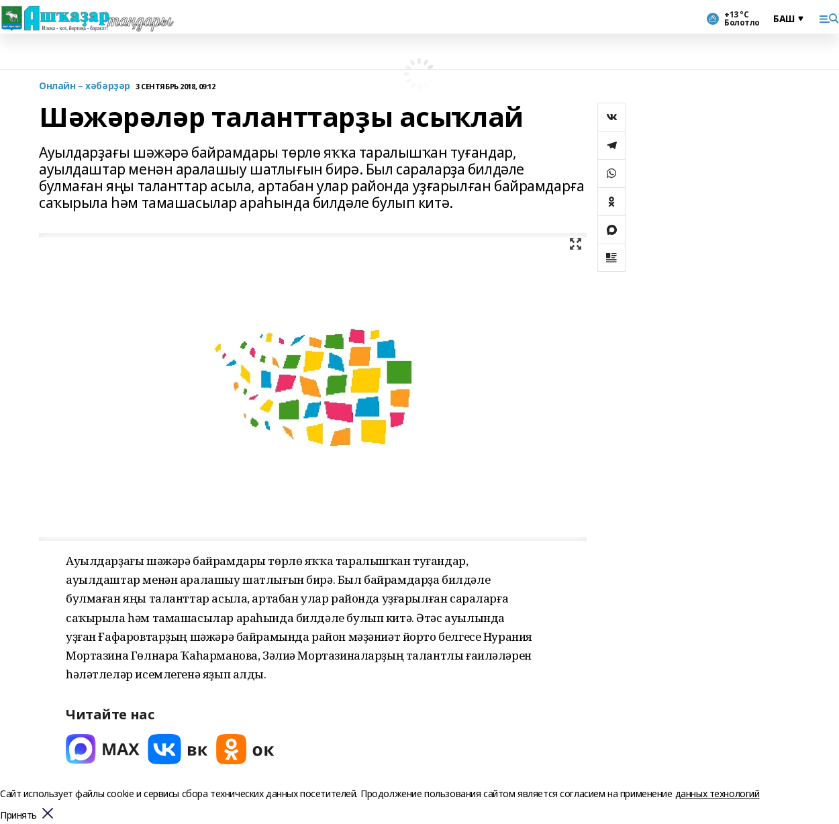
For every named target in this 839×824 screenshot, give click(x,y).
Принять (18, 815)
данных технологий (717, 793)
